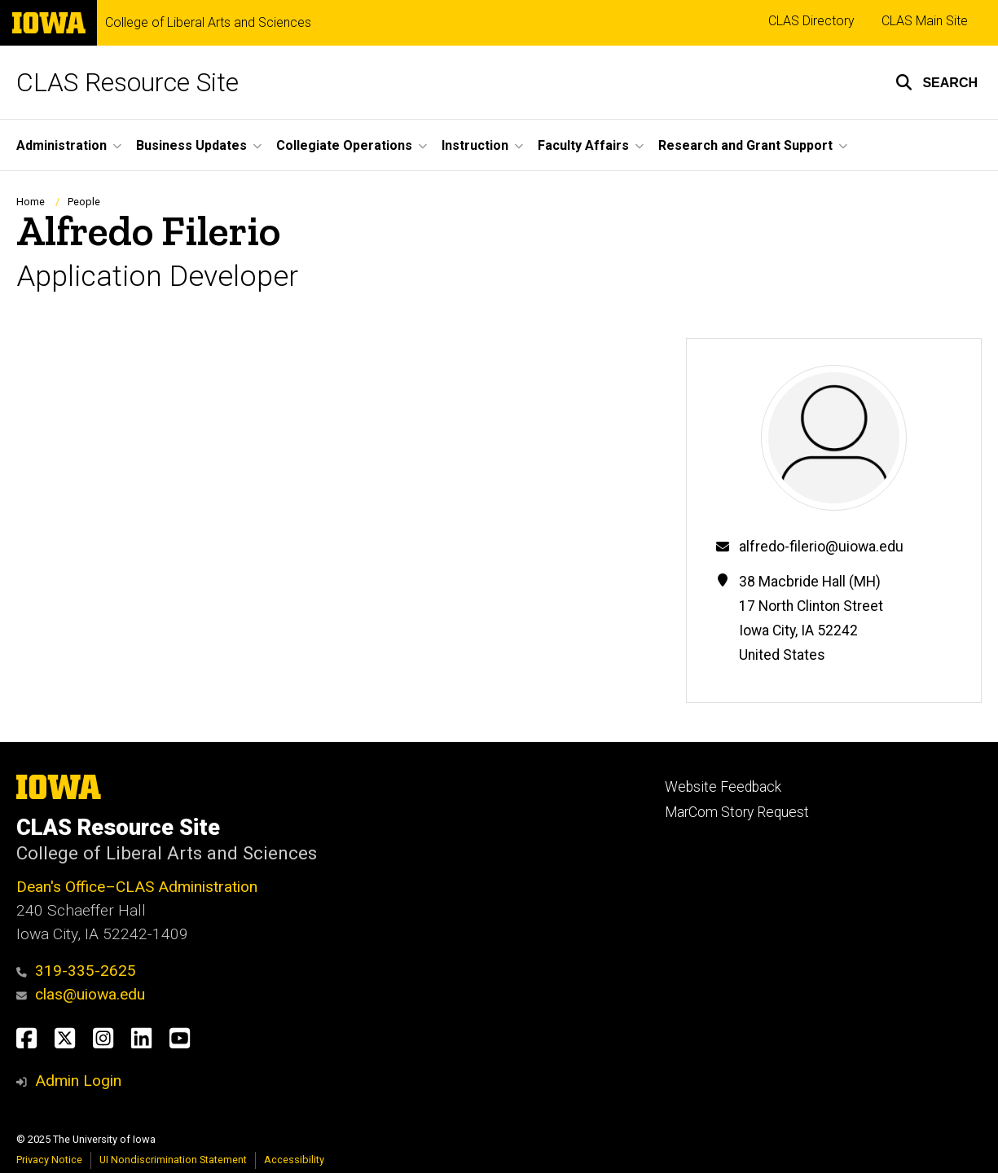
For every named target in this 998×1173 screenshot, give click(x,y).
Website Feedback (723, 787)
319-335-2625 (76, 970)
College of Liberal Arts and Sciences (208, 22)
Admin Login (78, 1080)
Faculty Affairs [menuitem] (583, 145)
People (84, 202)
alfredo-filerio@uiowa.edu (821, 546)
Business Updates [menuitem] (191, 145)
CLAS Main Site (924, 21)
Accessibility (294, 1159)
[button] (936, 82)
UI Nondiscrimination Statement (173, 1159)
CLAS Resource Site (127, 82)
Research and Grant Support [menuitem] (745, 145)
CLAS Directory (811, 21)
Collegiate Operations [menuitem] (344, 145)
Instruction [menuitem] (475, 145)
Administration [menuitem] (61, 145)
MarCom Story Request (737, 812)
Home (30, 202)
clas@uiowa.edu (80, 994)
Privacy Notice (49, 1159)
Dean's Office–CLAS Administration (136, 886)
